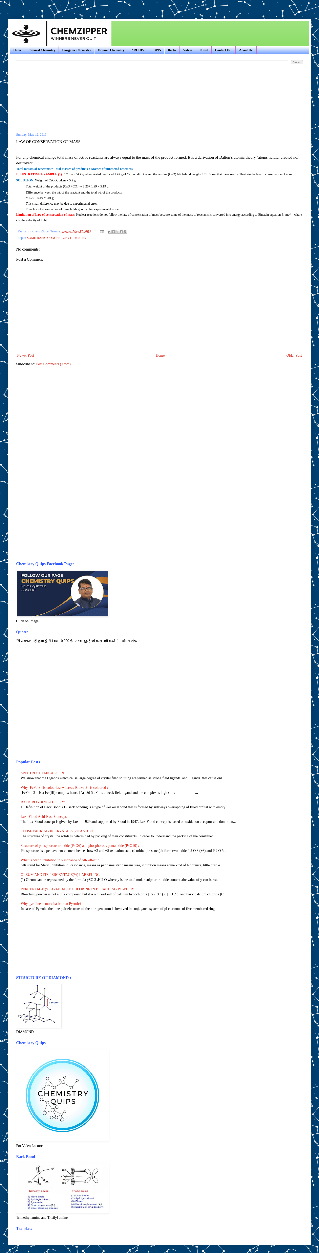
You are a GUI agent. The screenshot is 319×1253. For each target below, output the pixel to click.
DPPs (157, 50)
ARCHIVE (139, 50)
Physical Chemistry (41, 50)
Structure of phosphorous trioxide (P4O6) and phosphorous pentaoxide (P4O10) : (80, 846)
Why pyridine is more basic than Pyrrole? (51, 904)
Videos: (188, 50)
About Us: (246, 50)
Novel (204, 50)
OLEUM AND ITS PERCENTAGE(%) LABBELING (60, 875)
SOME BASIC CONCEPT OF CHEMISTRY (57, 238)
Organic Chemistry (111, 50)
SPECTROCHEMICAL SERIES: (45, 773)
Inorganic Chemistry (76, 50)
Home (17, 50)
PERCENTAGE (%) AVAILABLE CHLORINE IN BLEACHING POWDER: (77, 889)
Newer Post (25, 355)
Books (172, 50)
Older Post (294, 355)
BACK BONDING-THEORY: (43, 802)
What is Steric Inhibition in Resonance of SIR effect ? (60, 860)
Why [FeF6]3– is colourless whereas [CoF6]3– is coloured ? (65, 788)
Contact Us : (223, 50)
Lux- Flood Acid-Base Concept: (44, 817)
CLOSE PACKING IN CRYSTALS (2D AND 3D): (58, 831)
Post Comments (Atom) (53, 364)
